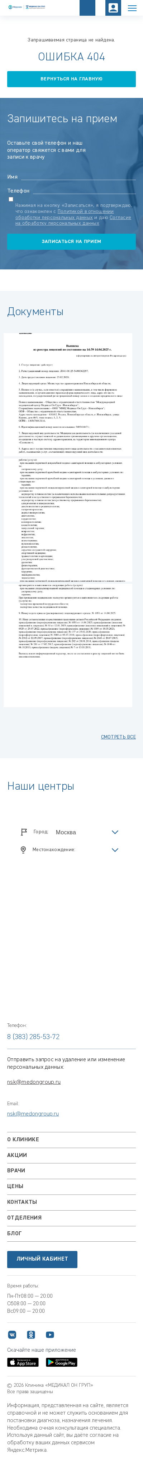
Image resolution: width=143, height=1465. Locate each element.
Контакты (22, 1202)
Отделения (24, 1218)
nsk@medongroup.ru (34, 1082)
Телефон (18, 191)
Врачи (16, 1171)
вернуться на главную (71, 78)
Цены (15, 1187)
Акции (17, 1155)
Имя (12, 177)
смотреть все (118, 737)
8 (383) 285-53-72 (33, 1037)
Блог (14, 1234)
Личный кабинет (42, 1259)
